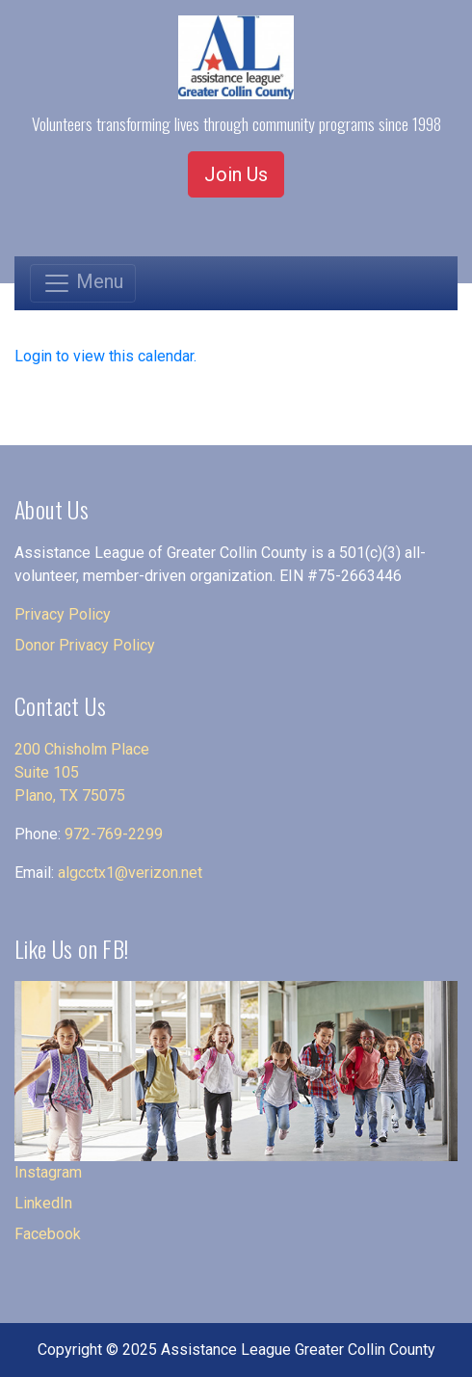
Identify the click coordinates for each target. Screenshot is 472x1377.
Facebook (47, 1234)
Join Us (236, 174)
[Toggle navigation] (83, 283)
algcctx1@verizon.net (130, 872)
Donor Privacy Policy (84, 645)
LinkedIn (43, 1203)
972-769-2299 (114, 834)
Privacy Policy (62, 614)
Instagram (48, 1172)
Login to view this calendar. (105, 356)
